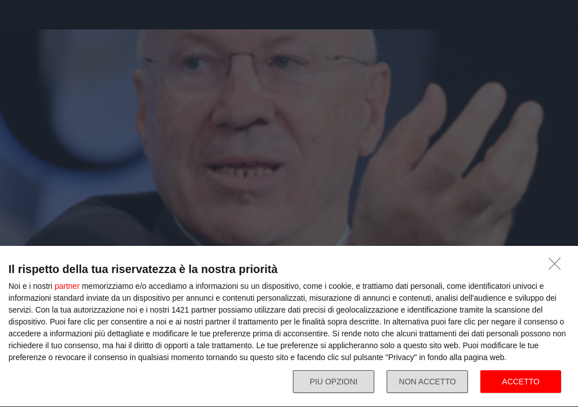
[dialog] (289, 326)
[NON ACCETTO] (558, 267)
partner (67, 286)
